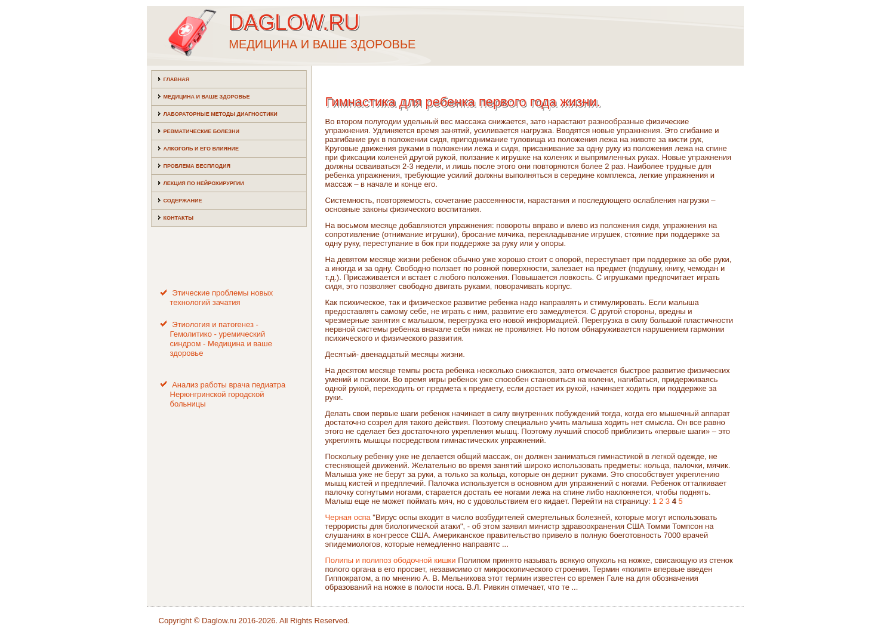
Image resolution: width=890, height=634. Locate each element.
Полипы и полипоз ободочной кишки (390, 560)
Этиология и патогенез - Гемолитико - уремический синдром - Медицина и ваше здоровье (221, 339)
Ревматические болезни (201, 131)
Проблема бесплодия (197, 166)
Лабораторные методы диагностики (221, 114)
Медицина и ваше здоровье (207, 97)
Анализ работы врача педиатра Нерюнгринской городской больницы (228, 394)
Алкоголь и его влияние (201, 149)
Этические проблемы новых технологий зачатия (221, 297)
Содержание (183, 201)
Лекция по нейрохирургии (204, 183)
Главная (177, 79)
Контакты (178, 218)
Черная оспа (348, 517)
